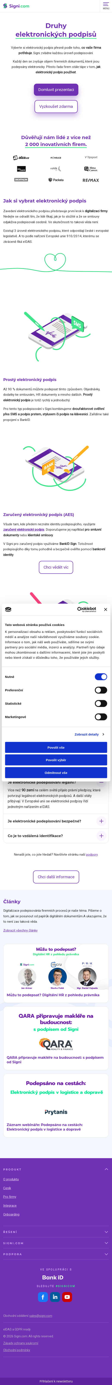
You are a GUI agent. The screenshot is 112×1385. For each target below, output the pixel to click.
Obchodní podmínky (16, 1350)
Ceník (7, 1188)
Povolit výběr (56, 760)
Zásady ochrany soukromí (20, 1343)
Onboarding (11, 1214)
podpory (92, 854)
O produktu (11, 1179)
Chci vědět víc (56, 567)
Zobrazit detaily (87, 734)
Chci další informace (56, 876)
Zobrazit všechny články (20, 930)
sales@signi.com (40, 1316)
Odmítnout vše (56, 772)
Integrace (10, 1206)
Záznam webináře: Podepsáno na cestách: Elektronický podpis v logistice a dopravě (45, 1127)
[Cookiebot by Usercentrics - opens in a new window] (77, 609)
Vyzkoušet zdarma (56, 106)
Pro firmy (9, 1197)
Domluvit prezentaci (56, 89)
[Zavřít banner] (105, 609)
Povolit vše (56, 747)
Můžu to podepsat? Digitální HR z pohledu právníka (53, 995)
